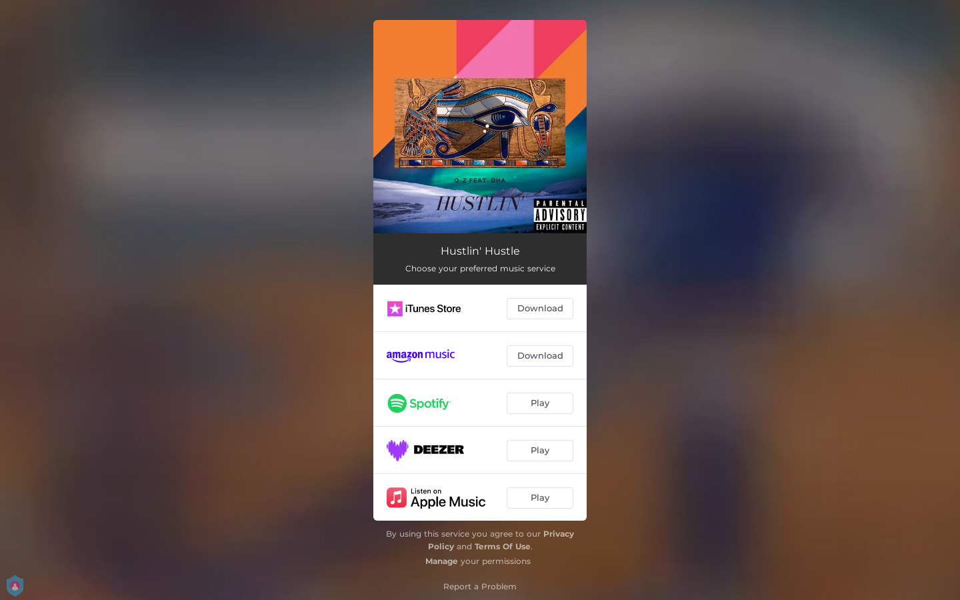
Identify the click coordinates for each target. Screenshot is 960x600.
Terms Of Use (503, 546)
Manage (441, 561)
